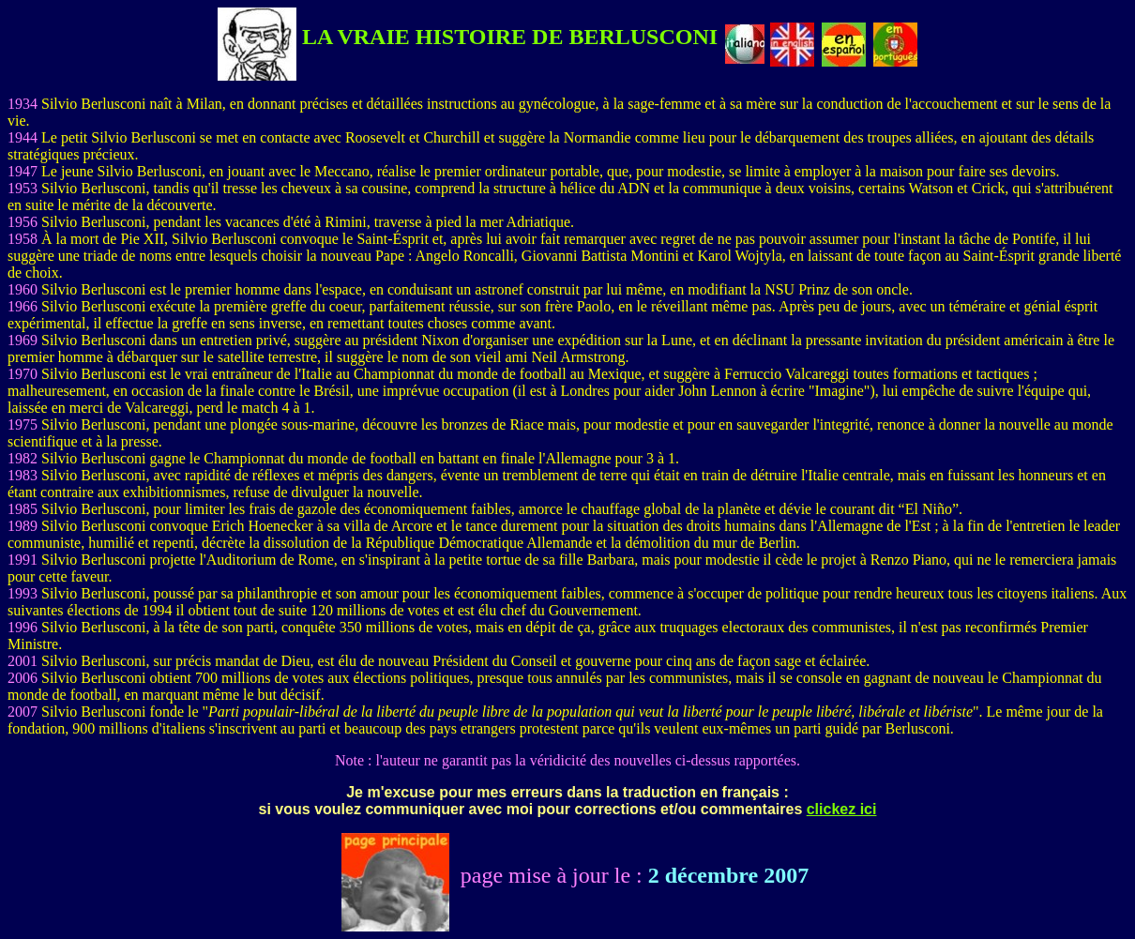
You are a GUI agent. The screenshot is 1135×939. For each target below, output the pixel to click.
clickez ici (842, 809)
